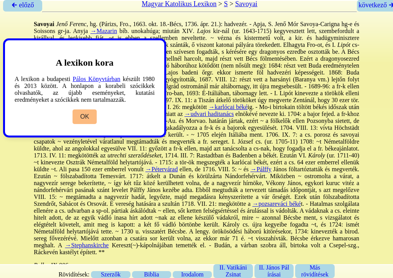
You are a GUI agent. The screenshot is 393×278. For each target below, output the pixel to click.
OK (84, 116)
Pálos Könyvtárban (96, 79)
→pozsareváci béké (277, 203)
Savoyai (246, 4)
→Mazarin (104, 31)
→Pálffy (260, 169)
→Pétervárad (161, 169)
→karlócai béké (228, 107)
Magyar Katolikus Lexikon (179, 4)
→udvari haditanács (209, 114)
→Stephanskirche (87, 245)
